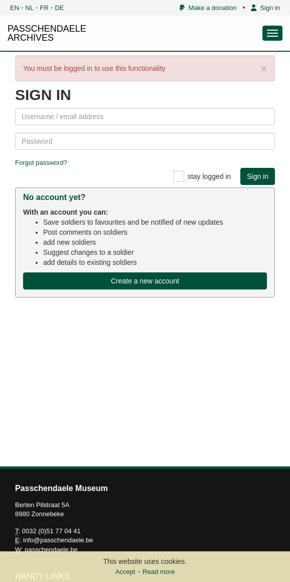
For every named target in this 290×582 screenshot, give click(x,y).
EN (14, 8)
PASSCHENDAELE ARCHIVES (47, 33)
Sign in (265, 8)
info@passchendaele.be (58, 540)
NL (30, 8)
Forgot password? (41, 162)
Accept (125, 571)
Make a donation (208, 8)
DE (59, 8)
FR (44, 8)
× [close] (264, 68)
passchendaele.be (51, 549)
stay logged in (209, 176)
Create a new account (145, 281)
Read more (158, 571)
